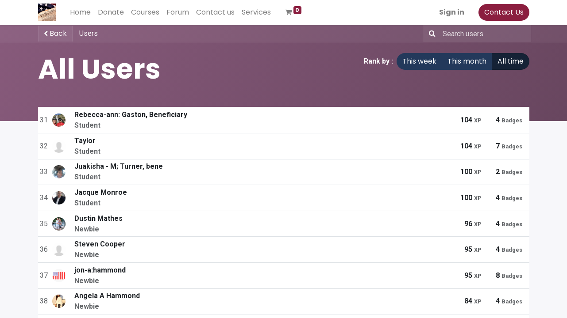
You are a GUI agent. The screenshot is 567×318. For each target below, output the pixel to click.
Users (88, 33)
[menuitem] (80, 12)
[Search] (430, 33)
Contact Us (504, 12)
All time (511, 61)
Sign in (451, 12)
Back (55, 33)
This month (466, 61)
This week (419, 61)
